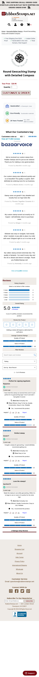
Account (19, 553)
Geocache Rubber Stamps (15, 31)
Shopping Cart (19, 549)
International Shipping (19, 565)
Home (3, 31)
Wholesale (19, 569)
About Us (19, 573)
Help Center (19, 557)
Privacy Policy (19, 561)
